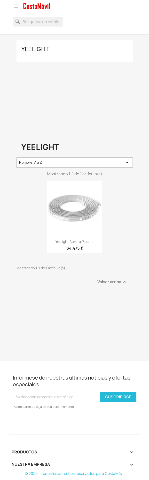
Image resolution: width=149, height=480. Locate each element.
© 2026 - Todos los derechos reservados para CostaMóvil (74, 473)
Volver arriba (112, 282)
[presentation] (53, 422)
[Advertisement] (74, 102)
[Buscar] (38, 22)
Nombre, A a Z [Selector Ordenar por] (74, 162)
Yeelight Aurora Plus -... (74, 241)
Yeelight (35, 49)
